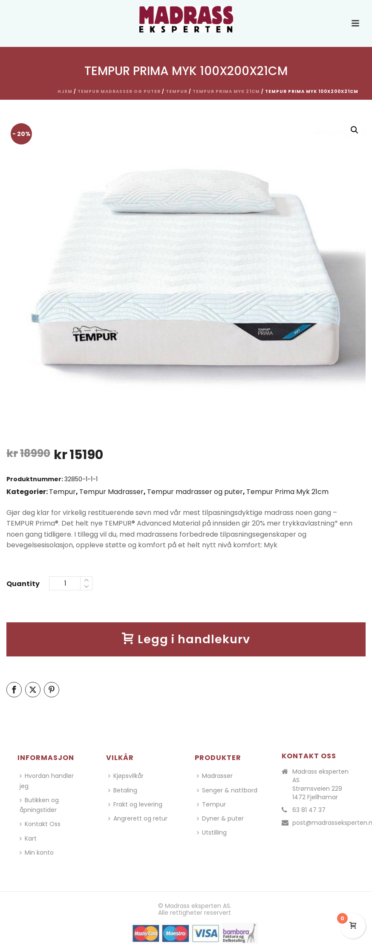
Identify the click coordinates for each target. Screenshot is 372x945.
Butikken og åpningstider (39, 805)
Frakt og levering (135, 804)
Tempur (176, 91)
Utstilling (212, 832)
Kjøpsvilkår (126, 776)
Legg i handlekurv (186, 639)
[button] (354, 130)
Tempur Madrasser (111, 492)
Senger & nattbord (227, 790)
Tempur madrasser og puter (119, 91)
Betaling (122, 790)
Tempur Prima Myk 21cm (226, 91)
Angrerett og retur (137, 818)
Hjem (65, 91)
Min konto (37, 852)
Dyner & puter (220, 818)
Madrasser (215, 776)
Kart (28, 838)
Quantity (23, 584)
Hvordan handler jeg (47, 781)
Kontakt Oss (40, 824)
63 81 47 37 (309, 810)
